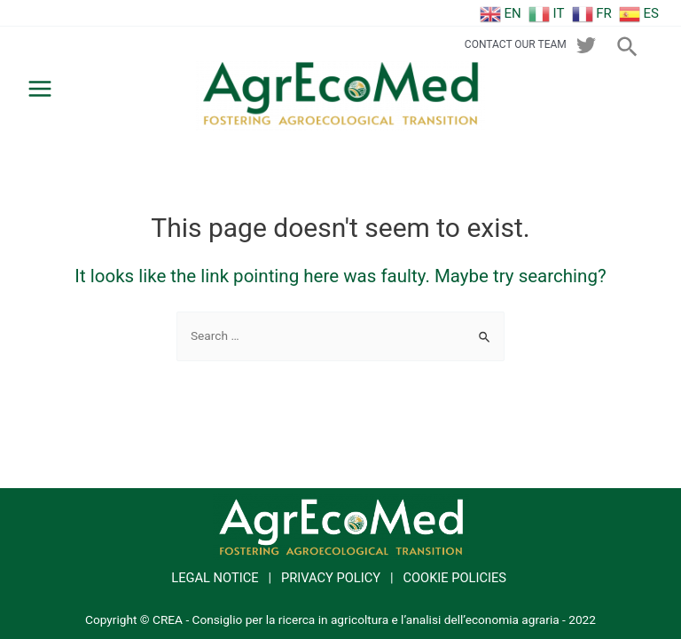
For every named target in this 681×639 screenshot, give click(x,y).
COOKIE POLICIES (454, 578)
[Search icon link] (628, 43)
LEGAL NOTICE (214, 578)
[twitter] (586, 45)
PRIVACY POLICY (330, 578)
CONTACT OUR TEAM (516, 44)
